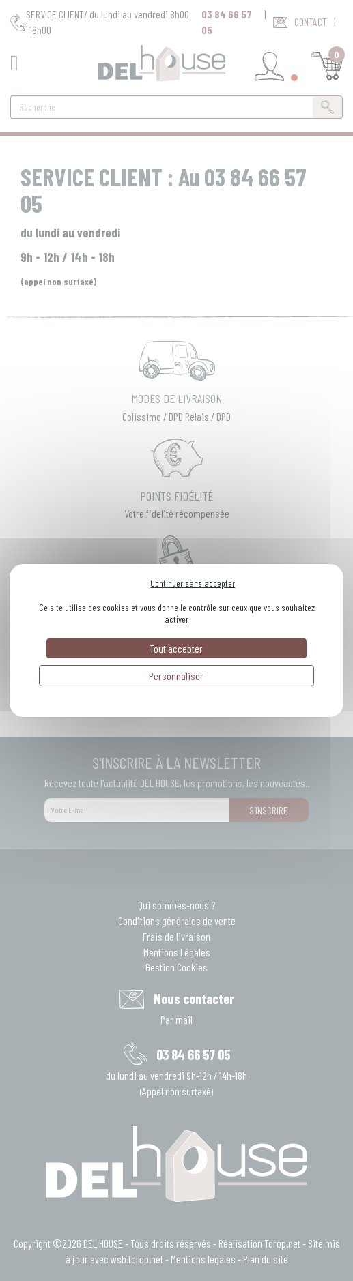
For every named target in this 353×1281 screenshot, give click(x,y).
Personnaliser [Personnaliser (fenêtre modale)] (176, 675)
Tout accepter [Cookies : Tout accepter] (176, 648)
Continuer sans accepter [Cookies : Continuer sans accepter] (192, 583)
